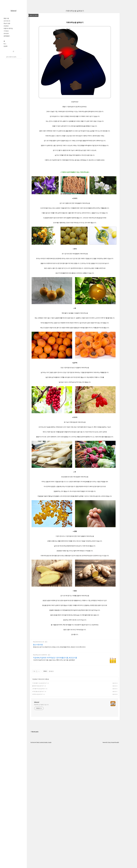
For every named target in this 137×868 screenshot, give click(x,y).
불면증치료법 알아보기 (38, 711)
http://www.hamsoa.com (38, 667)
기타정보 (6, 31)
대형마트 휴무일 (8, 28)
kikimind (13, 11)
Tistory (109, 793)
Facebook (42, 793)
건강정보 (6, 26)
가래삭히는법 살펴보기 (75, 11)
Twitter (37, 793)
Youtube (46, 793)
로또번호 (6, 33)
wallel (117, 793)
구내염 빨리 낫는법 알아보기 (39, 708)
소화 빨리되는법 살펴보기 (39, 713)
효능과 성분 (7, 23)
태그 (5, 43)
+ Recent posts (34, 783)
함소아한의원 (38, 670)
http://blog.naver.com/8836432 (40, 680)
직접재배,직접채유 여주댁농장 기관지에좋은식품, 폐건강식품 (55, 683)
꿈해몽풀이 (7, 36)
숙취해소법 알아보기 (37, 719)
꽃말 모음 (6, 18)
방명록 (5, 46)
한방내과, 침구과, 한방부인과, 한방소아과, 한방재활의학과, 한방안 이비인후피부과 (59, 672)
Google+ (50, 793)
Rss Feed (32, 793)
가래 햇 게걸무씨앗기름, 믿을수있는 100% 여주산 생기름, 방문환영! (54, 685)
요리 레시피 (7, 21)
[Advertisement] (74, 650)
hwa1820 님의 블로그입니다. (41, 756)
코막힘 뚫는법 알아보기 (38, 716)
